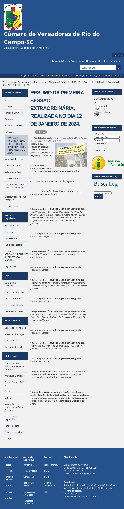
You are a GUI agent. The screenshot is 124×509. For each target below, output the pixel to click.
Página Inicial (27, 75)
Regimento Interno (28, 471)
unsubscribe (99, 150)
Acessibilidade (77, 60)
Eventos (8, 484)
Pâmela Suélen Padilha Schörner (47, 138)
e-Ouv (47, 463)
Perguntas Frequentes (102, 75)
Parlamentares (30, 451)
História (8, 457)
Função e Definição (9, 465)
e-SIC (46, 457)
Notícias (53, 81)
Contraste (105, 60)
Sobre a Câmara (39, 81)
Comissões (28, 463)
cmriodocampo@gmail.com (83, 460)
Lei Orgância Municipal (29, 480)
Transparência (12, 310)
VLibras (117, 60)
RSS (119, 75)
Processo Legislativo (15, 212)
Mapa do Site (60, 60)
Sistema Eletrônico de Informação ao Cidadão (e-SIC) (63, 75)
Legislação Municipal (28, 489)
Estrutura (9, 472)
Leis (7, 267)
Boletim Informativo (49, 471)
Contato (93, 60)
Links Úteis (10, 344)
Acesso (8, 451)
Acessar (118, 55)
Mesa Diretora (30, 457)
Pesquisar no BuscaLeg (105, 176)
